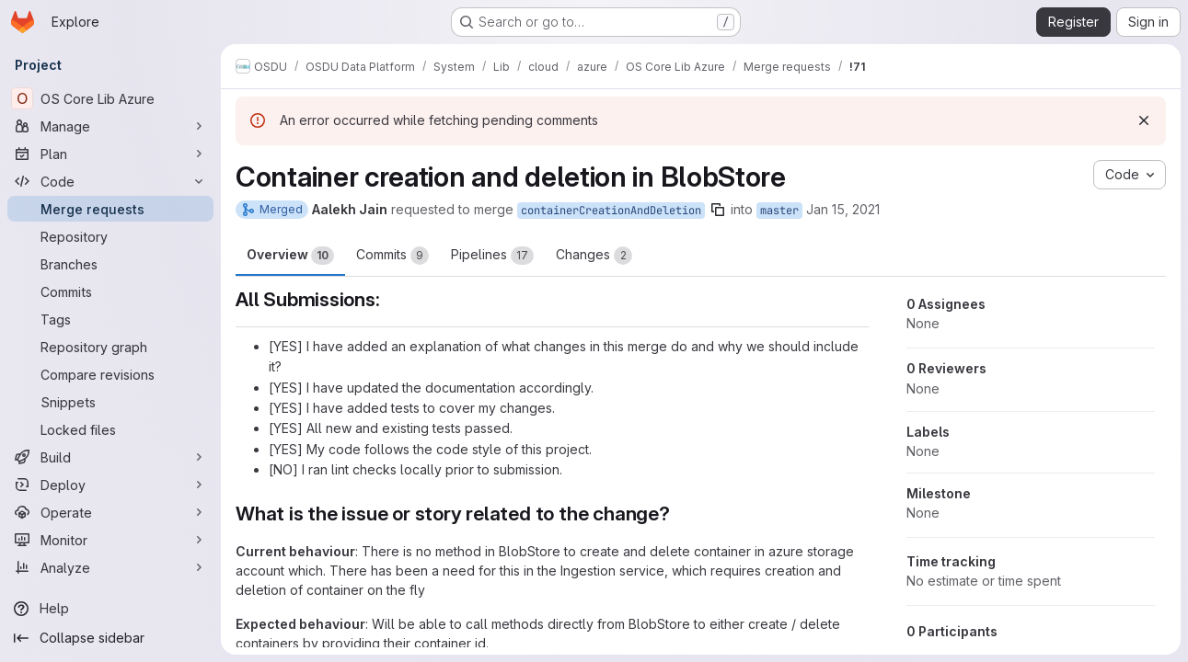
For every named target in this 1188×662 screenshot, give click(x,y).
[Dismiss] (1144, 120)
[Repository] (110, 236)
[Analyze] (110, 567)
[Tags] (110, 319)
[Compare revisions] (110, 374)
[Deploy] (110, 484)
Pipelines (492, 255)
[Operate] (110, 512)
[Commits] (110, 291)
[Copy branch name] (718, 210)
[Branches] (110, 264)
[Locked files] (110, 429)
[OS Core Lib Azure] (110, 98)
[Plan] (110, 153)
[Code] (110, 181)
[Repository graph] (110, 347)
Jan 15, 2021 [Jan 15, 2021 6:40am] (843, 209)
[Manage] (110, 126)
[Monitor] (110, 540)
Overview (290, 255)
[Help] (110, 609)
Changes (594, 255)
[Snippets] (110, 402)
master (779, 210)
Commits (392, 255)
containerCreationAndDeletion (611, 210)
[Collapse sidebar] (110, 638)
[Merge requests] (110, 209)
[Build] (110, 457)
